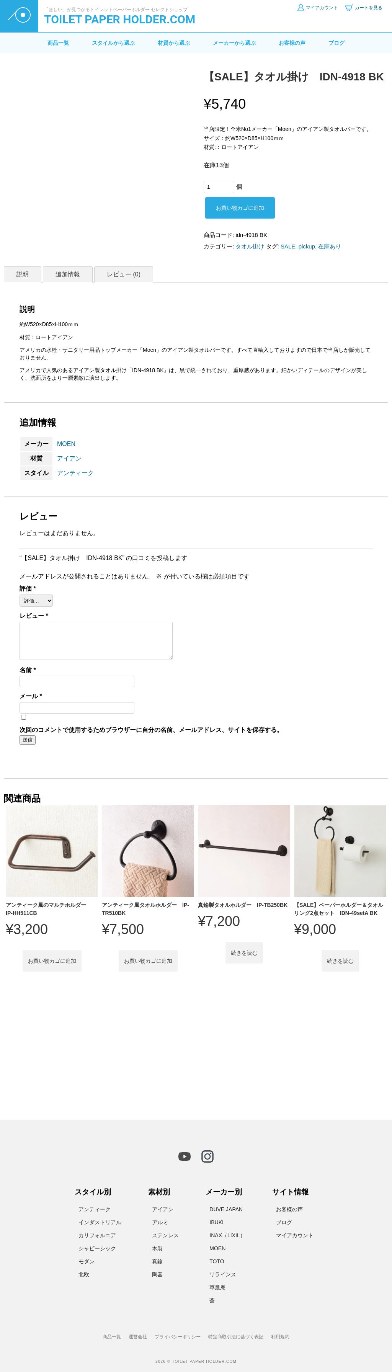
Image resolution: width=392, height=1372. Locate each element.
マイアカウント (295, 1235)
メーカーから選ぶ (234, 43)
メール (31, 696)
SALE (288, 246)
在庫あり (329, 246)
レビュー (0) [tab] (123, 274)
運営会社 (138, 1336)
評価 (28, 589)
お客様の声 (292, 43)
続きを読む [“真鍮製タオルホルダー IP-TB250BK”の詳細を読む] (244, 953)
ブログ (336, 43)
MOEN (66, 444)
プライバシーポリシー (178, 1336)
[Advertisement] (196, 1050)
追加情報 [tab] (68, 274)
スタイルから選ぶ (113, 43)
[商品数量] (219, 187)
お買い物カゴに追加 (240, 208)
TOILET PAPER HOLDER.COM (119, 19)
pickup (307, 246)
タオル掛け (249, 246)
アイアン (69, 458)
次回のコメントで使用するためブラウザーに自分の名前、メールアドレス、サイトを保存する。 (151, 730)
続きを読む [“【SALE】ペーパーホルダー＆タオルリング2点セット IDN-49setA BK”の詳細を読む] (340, 961)
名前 (28, 670)
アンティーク (75, 473)
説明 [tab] (22, 274)
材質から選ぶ (174, 43)
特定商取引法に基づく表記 (235, 1336)
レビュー (34, 616)
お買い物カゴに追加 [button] (52, 961)
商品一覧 (58, 43)
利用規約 (280, 1336)
